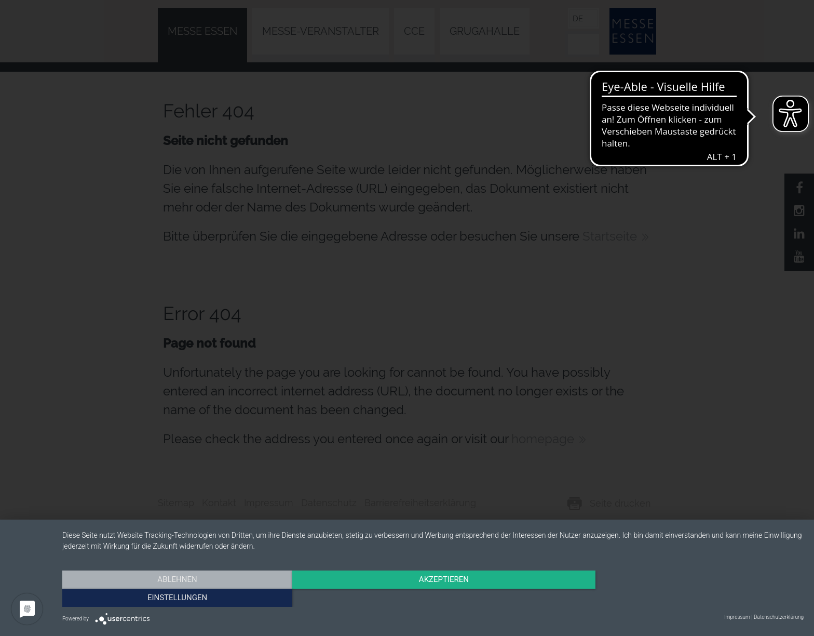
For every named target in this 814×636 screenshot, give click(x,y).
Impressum (737, 617)
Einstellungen (692, 597)
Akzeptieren (433, 597)
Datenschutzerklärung (779, 617)
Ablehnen (173, 597)
